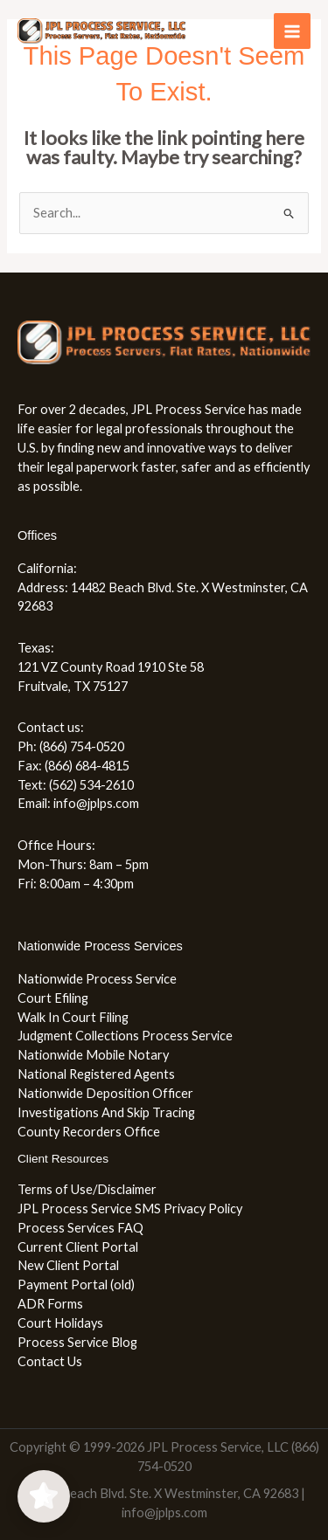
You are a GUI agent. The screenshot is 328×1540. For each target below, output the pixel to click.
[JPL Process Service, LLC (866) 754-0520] (101, 31)
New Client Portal (68, 1265)
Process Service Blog (77, 1342)
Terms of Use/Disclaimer (87, 1189)
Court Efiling (52, 998)
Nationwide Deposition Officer (105, 1093)
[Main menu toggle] (292, 31)
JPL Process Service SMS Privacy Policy (129, 1208)
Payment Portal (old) (76, 1284)
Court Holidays (60, 1323)
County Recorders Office (88, 1131)
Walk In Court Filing (73, 1017)
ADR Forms (50, 1303)
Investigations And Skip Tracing (106, 1112)
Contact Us (49, 1361)
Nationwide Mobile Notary (93, 1054)
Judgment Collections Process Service (125, 1035)
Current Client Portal (77, 1247)
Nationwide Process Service (97, 978)
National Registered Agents (96, 1074)
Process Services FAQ (80, 1227)
